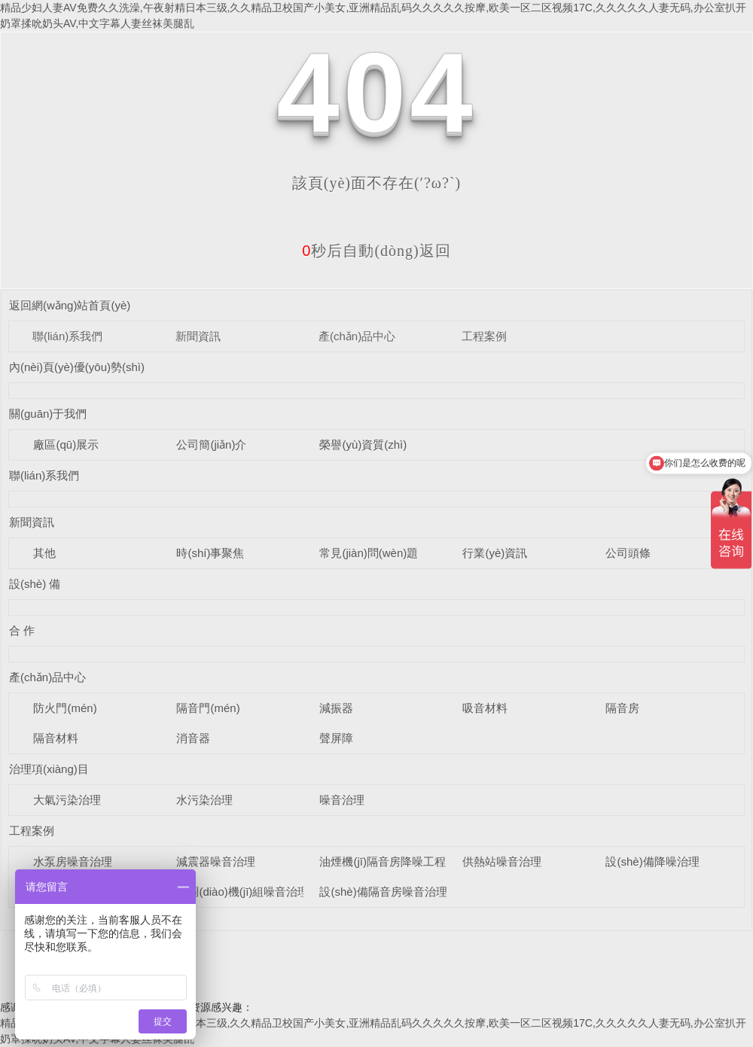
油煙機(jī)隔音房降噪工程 (382, 861)
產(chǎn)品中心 (357, 336)
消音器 (193, 738)
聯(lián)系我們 (67, 336)
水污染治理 (204, 799)
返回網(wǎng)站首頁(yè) (69, 305)
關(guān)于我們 (48, 413)
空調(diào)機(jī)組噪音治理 (242, 891)
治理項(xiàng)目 (49, 768)
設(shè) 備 (34, 583)
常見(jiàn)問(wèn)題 (368, 552)
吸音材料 (485, 708)
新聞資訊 (198, 336)
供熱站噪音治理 (501, 861)
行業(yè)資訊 (494, 552)
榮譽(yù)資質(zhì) (363, 444)
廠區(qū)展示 (66, 444)
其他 (44, 552)
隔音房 (622, 708)
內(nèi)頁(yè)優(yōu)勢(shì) (77, 367)
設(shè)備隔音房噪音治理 (383, 891)
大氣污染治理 (67, 799)
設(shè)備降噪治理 (652, 861)
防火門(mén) (64, 708)
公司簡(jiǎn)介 (211, 444)
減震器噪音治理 (215, 861)
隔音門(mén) (207, 708)
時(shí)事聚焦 (210, 552)
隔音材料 (55, 738)
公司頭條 (628, 552)
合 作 (22, 630)
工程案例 (484, 336)
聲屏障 (336, 738)
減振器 (336, 708)
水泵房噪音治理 (72, 861)
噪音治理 (341, 799)
